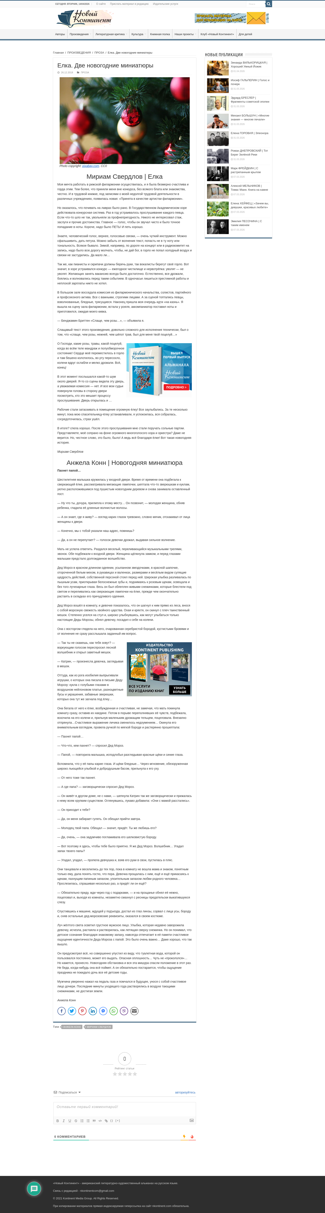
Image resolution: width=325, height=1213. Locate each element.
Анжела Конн (72, 1027)
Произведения (79, 34)
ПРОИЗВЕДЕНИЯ (79, 52)
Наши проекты (184, 34)
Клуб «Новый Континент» (217, 34)
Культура (137, 34)
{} (111, 1120)
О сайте (101, 3)
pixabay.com (90, 166)
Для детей (245, 34)
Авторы (60, 34)
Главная (58, 52)
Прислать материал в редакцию (129, 3)
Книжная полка (160, 34)
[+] (118, 1120)
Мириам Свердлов (99, 1027)
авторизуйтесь (185, 1092)
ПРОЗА (99, 52)
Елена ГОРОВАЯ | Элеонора (249, 133)
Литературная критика (109, 34)
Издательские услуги (165, 3)
